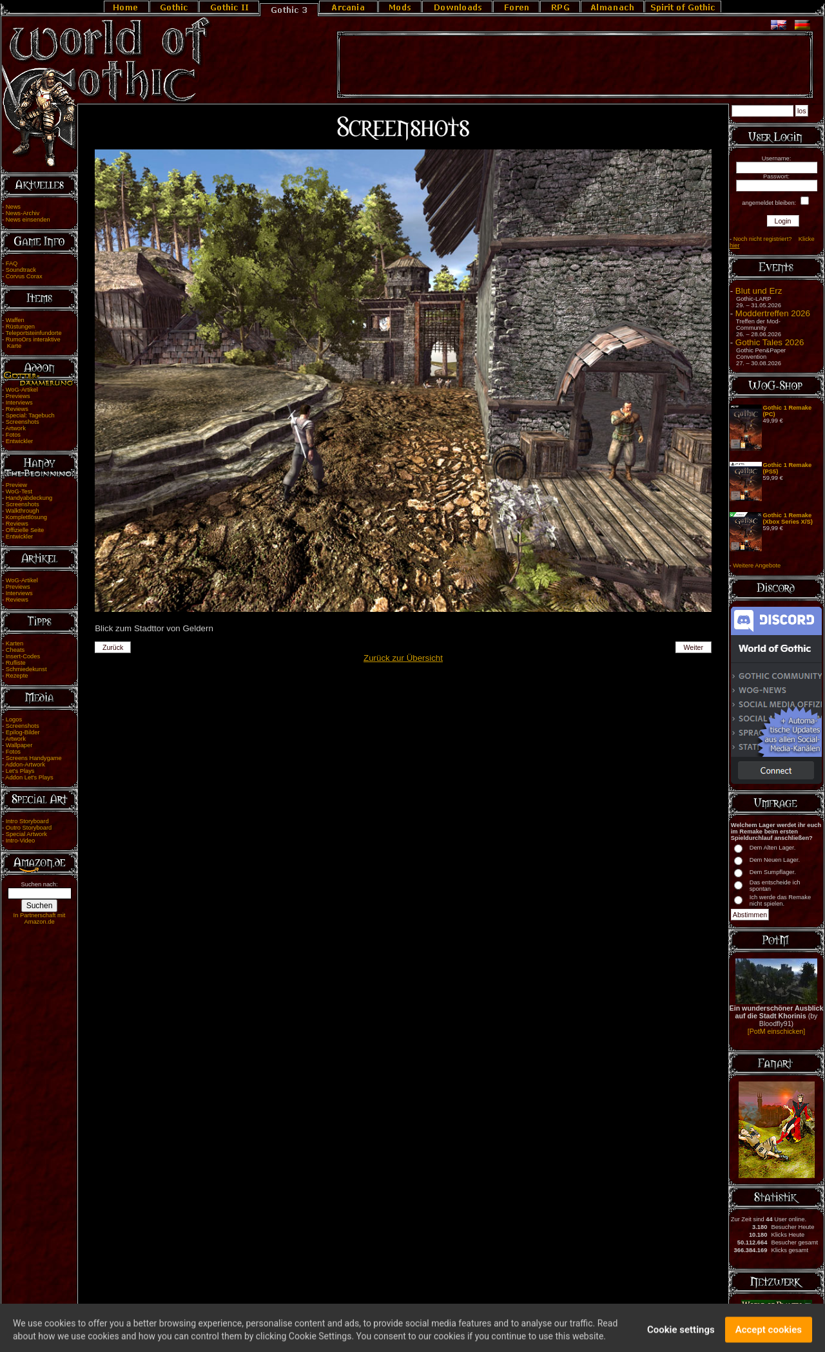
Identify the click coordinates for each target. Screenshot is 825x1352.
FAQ (12, 263)
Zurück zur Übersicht (403, 658)
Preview (16, 485)
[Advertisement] (575, 65)
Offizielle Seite (25, 530)
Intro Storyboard (27, 821)
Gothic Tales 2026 (769, 342)
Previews (18, 396)
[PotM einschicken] (776, 1031)
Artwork (15, 428)
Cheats (15, 650)
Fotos (13, 435)
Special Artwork (26, 834)
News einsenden (28, 219)
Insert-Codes (23, 656)
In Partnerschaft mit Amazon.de (40, 918)
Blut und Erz (758, 291)
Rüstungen (20, 326)
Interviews (19, 402)
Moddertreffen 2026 (772, 313)
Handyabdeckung (29, 498)
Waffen (15, 320)
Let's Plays (20, 771)
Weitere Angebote (757, 565)
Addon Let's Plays (29, 777)
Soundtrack (21, 270)
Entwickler (20, 441)
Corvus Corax (24, 276)
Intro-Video (20, 840)
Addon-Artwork (25, 764)
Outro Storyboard (29, 827)
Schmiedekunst (26, 669)
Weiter (694, 647)
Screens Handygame (34, 758)
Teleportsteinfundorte (34, 333)
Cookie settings (681, 1336)
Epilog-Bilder (23, 732)
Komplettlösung (26, 517)
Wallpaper (19, 745)
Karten (14, 643)
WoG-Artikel (22, 389)
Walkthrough (22, 511)
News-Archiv (22, 213)
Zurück (113, 647)
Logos (14, 719)
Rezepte (17, 675)
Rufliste (16, 663)
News (13, 207)
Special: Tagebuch (30, 415)
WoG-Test (19, 491)
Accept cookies (768, 1336)
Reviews (17, 409)
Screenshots (22, 422)
